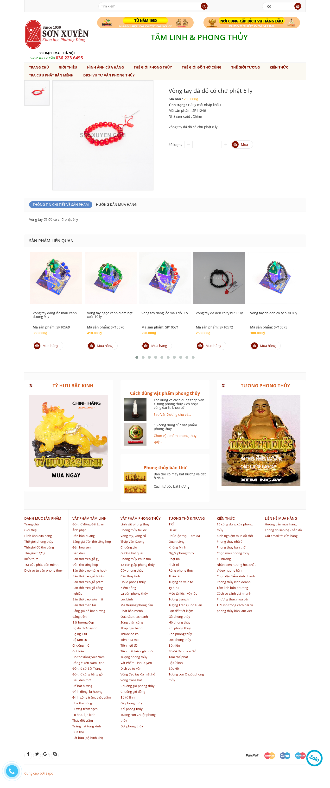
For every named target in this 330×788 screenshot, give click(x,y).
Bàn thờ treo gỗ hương (88, 576)
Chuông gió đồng (133, 691)
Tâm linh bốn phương (232, 588)
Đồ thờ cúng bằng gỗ (87, 674)
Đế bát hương (82, 686)
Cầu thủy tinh (130, 576)
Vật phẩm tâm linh (89, 518)
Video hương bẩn (229, 570)
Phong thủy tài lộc (133, 530)
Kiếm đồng (128, 588)
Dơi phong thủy (132, 726)
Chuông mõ (80, 645)
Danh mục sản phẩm (42, 518)
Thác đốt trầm (82, 720)
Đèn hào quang (83, 536)
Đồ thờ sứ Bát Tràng (87, 668)
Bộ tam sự (79, 639)
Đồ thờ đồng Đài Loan (88, 524)
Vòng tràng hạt (131, 680)
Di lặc (173, 530)
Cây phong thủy (132, 570)
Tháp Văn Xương (132, 541)
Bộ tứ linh (128, 697)
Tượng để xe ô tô (181, 582)
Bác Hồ (174, 668)
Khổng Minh (177, 547)
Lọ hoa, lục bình (83, 714)
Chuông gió (129, 547)
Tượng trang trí (179, 599)
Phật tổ (174, 564)
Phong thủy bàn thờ (231, 547)
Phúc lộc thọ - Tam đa (184, 536)
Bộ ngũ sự (79, 634)
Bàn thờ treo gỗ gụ (86, 559)
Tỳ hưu (174, 588)
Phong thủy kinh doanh (234, 582)
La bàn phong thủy (134, 593)
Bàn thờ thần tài (84, 605)
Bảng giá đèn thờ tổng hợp (91, 541)
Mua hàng (46, 345)
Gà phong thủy (131, 703)
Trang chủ (39, 67)
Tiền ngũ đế (129, 645)
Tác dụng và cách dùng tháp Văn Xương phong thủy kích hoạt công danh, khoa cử (179, 404)
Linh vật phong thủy (135, 524)
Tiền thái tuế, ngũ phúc (137, 651)
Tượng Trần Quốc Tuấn (185, 605)
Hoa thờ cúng (82, 703)
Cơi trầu (78, 651)
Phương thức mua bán (233, 599)
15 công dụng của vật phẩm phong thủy (175, 427)
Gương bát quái (132, 553)
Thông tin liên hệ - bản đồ (283, 530)
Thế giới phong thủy (153, 67)
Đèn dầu (78, 553)
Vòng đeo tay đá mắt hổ (138, 674)
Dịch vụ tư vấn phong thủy (108, 75)
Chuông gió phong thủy (137, 686)
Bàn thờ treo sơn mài (87, 599)
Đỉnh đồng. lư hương (87, 691)
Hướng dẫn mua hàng (116, 204)
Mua (240, 144)
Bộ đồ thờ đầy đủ (84, 628)
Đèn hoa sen (81, 547)
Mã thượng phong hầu (137, 605)
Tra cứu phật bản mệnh (51, 75)
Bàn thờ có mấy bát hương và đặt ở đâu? (180, 476)
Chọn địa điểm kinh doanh (236, 576)
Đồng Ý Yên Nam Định (88, 663)
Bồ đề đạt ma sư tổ (182, 651)
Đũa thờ (78, 732)
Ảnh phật (79, 530)
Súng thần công (132, 622)
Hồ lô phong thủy (133, 582)
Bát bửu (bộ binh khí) (87, 738)
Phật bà (174, 559)
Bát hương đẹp (83, 622)
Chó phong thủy (180, 634)
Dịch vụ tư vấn (131, 668)
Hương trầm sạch (85, 709)
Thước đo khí (130, 634)
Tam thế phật (178, 657)
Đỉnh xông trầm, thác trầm (91, 697)
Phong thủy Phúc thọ (136, 559)
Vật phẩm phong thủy (140, 518)
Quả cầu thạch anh (134, 616)
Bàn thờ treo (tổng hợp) (89, 570)
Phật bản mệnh (132, 611)
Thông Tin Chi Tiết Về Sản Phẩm (61, 204)
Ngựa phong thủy (181, 553)
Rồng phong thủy (181, 570)
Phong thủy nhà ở (229, 541)
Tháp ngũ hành (131, 628)
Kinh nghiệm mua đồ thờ (235, 536)
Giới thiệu (68, 67)
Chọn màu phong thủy (233, 553)
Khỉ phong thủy (132, 709)
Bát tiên (174, 645)
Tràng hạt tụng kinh (86, 726)
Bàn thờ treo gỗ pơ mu (88, 582)
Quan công (176, 541)
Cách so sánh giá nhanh (234, 593)
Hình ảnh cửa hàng (105, 67)
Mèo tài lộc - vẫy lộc (183, 593)
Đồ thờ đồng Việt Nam (88, 657)
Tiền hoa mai (130, 639)
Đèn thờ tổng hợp (85, 564)
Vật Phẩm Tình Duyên (136, 663)
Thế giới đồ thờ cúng (202, 67)
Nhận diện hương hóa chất (236, 564)
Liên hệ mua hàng (281, 518)
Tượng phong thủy (134, 657)
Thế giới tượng (245, 67)
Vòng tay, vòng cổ (133, 536)
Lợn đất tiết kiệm (181, 611)
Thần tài (174, 576)
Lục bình (127, 599)
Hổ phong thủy (179, 622)
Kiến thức (279, 67)
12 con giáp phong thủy (138, 564)
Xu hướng (224, 559)
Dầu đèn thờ (81, 680)
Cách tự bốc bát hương (171, 486)
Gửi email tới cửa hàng (281, 536)
